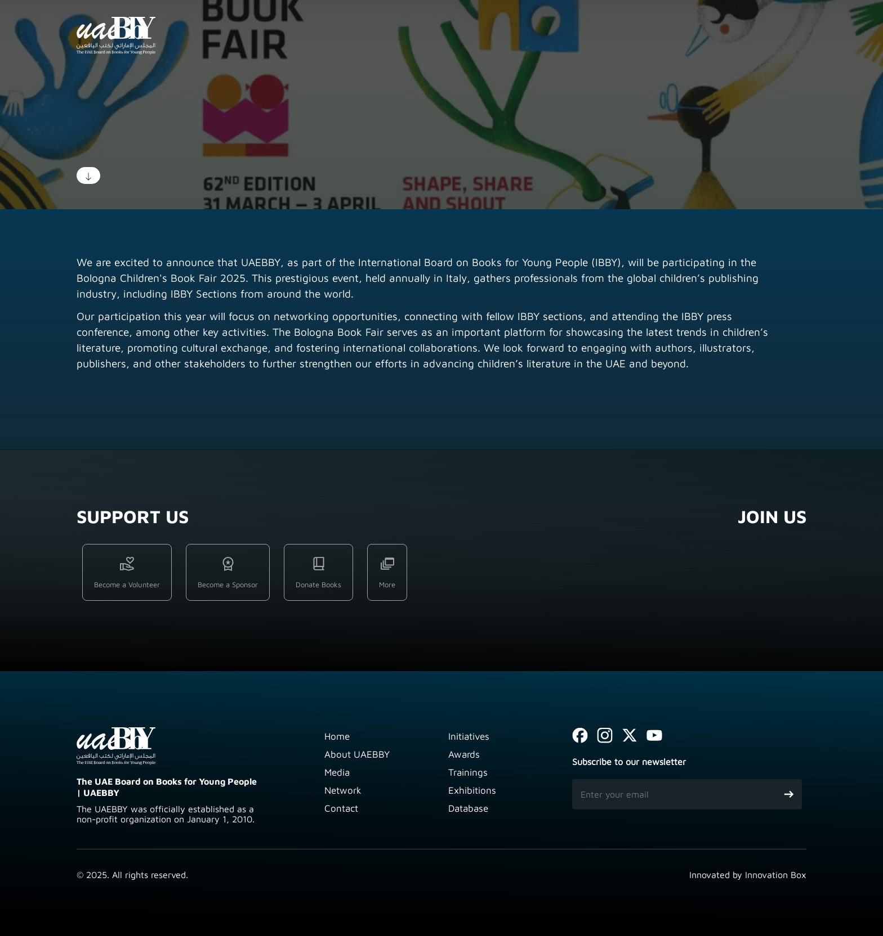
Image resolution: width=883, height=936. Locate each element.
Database (468, 808)
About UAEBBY (357, 754)
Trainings (468, 772)
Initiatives (468, 736)
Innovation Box (775, 875)
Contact (341, 808)
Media (337, 772)
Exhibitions (472, 790)
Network (343, 790)
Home (337, 736)
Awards (464, 754)
